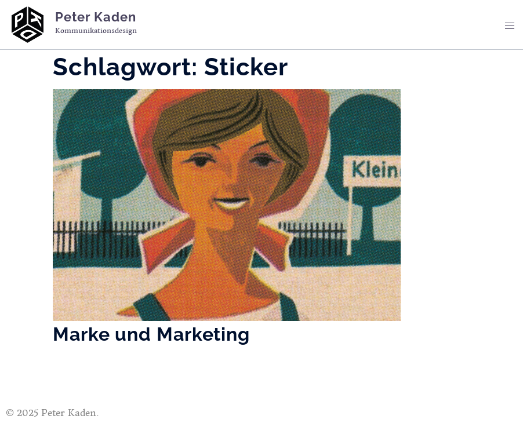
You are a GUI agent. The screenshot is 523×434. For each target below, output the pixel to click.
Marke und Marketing (151, 334)
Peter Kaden (95, 16)
